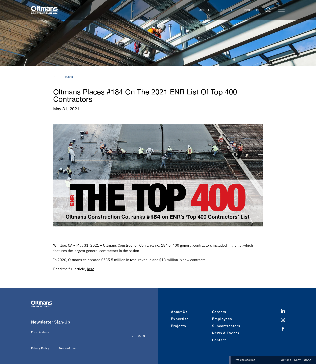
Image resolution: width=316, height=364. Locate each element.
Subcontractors (226, 326)
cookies (250, 360)
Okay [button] (307, 360)
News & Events (225, 333)
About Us (206, 10)
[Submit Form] (135, 335)
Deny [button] (297, 360)
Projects (251, 10)
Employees (222, 318)
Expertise (229, 10)
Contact (219, 340)
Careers (219, 311)
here (90, 269)
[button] (268, 10)
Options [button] (286, 360)
